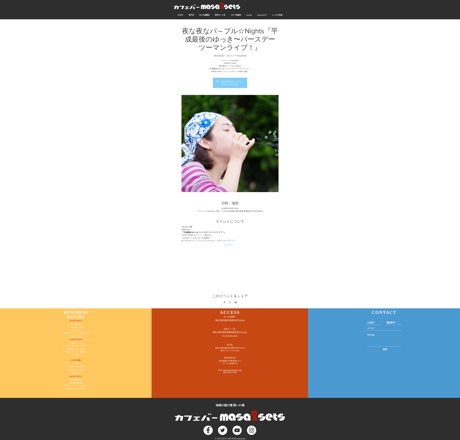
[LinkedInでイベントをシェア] (236, 302)
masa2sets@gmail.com (232, 370)
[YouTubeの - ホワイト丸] (237, 430)
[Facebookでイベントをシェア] (224, 302)
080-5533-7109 (230, 372)
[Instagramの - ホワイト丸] (251, 430)
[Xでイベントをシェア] (230, 302)
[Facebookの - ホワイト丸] (208, 430)
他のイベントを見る (230, 84)
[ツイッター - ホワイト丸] (222, 430)
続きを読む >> (230, 245)
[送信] (385, 349)
